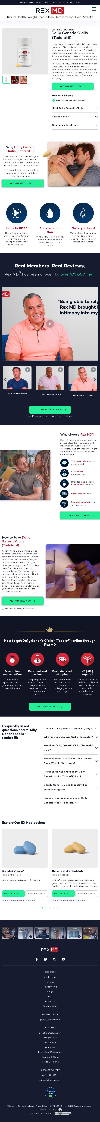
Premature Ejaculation (50, 1052)
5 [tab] (57, 907)
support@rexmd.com (50, 1080)
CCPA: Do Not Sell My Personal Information (73, 1106)
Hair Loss (50, 1047)
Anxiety (88, 17)
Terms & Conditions (26, 1106)
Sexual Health (16, 17)
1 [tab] (42, 907)
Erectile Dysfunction (50, 1033)
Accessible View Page (47, 1110)
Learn (50, 996)
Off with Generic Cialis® (69, 100)
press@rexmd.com (50, 1019)
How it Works (50, 986)
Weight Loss (36, 17)
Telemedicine (50, 1006)
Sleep (50, 17)
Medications (50, 977)
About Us (50, 1001)
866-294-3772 (50, 1075)
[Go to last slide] (5, 379)
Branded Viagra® (13, 871)
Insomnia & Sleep (50, 1057)
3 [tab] (50, 907)
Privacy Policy (41, 1106)
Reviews (50, 982)
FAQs (50, 991)
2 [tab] (46, 907)
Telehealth (11, 1106)
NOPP (51, 1106)
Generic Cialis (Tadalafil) (68, 871)
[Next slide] (94, 379)
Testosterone (64, 17)
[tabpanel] (25, 867)
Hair (78, 17)
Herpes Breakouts (50, 1061)
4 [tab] (53, 907)
